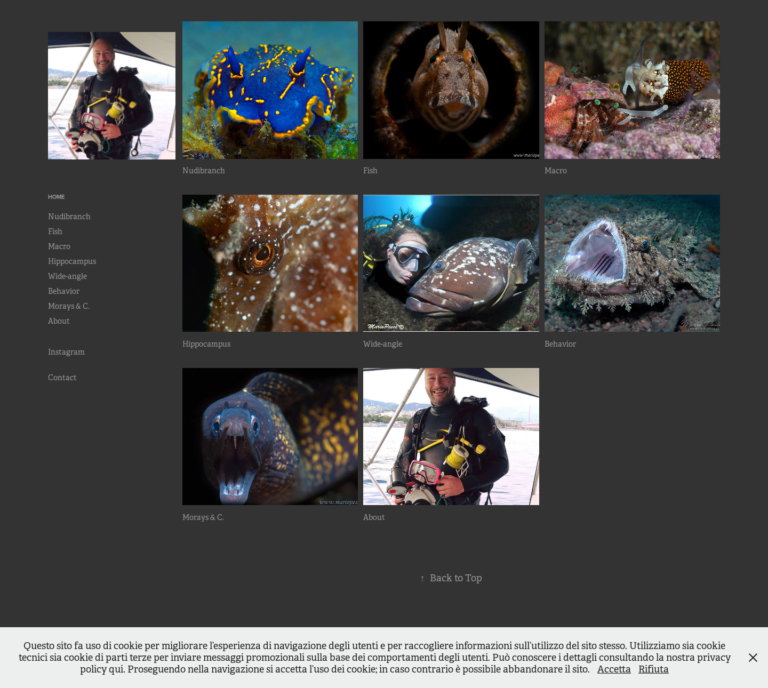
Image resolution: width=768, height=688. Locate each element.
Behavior (63, 291)
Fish (55, 231)
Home (56, 197)
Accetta (614, 669)
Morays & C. (69, 306)
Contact (62, 377)
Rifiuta (653, 669)
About (59, 321)
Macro (59, 246)
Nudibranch (69, 216)
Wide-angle (67, 276)
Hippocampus (72, 261)
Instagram (66, 352)
